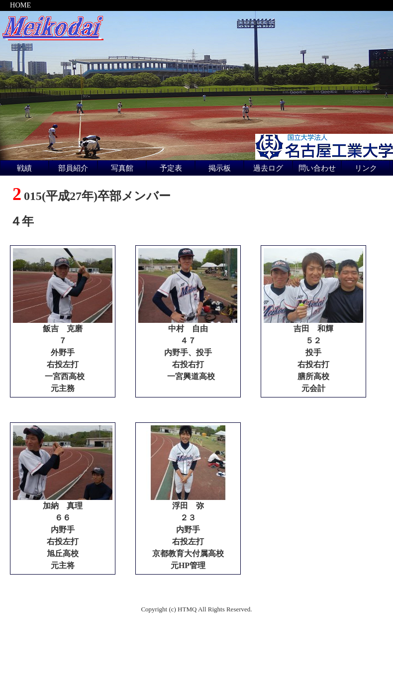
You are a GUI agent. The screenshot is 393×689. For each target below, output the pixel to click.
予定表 (171, 168)
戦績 (24, 168)
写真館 (122, 168)
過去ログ (268, 168)
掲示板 (219, 168)
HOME (20, 5)
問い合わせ (317, 168)
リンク (366, 168)
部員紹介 (73, 168)
